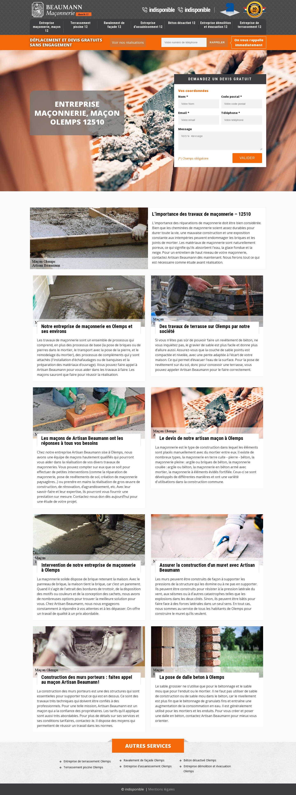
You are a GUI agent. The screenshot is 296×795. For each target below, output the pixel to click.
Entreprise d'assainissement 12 (148, 25)
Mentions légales (161, 789)
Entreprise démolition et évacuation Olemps (207, 768)
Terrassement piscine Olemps (83, 767)
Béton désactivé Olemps (200, 760)
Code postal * (231, 97)
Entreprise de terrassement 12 (249, 25)
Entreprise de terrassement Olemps (87, 761)
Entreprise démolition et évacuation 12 (215, 25)
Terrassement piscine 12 (80, 25)
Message (185, 129)
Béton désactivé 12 (181, 23)
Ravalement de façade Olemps (144, 760)
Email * (183, 113)
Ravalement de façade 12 (114, 25)
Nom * (183, 97)
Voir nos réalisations (128, 42)
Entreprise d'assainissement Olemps (148, 766)
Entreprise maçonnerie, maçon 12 (46, 27)
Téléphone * (230, 113)
